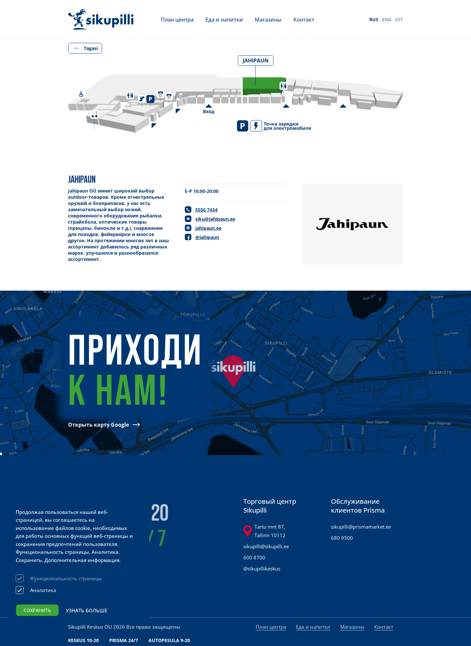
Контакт (303, 19)
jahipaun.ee (208, 228)
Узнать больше (86, 610)
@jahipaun (207, 237)
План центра (177, 19)
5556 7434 (206, 210)
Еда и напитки (224, 19)
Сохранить (37, 610)
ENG (387, 19)
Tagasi (91, 48)
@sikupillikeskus (261, 568)
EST (399, 19)
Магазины (268, 19)
